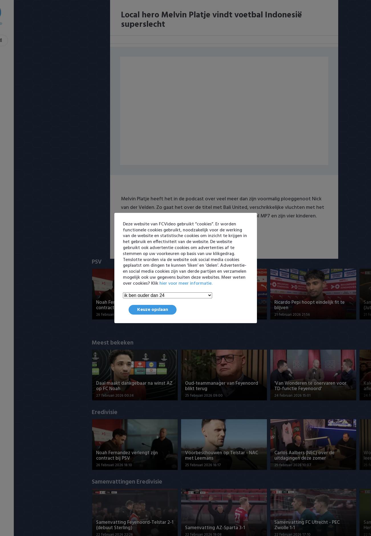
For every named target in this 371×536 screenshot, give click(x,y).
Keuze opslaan (152, 309)
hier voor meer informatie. (185, 283)
